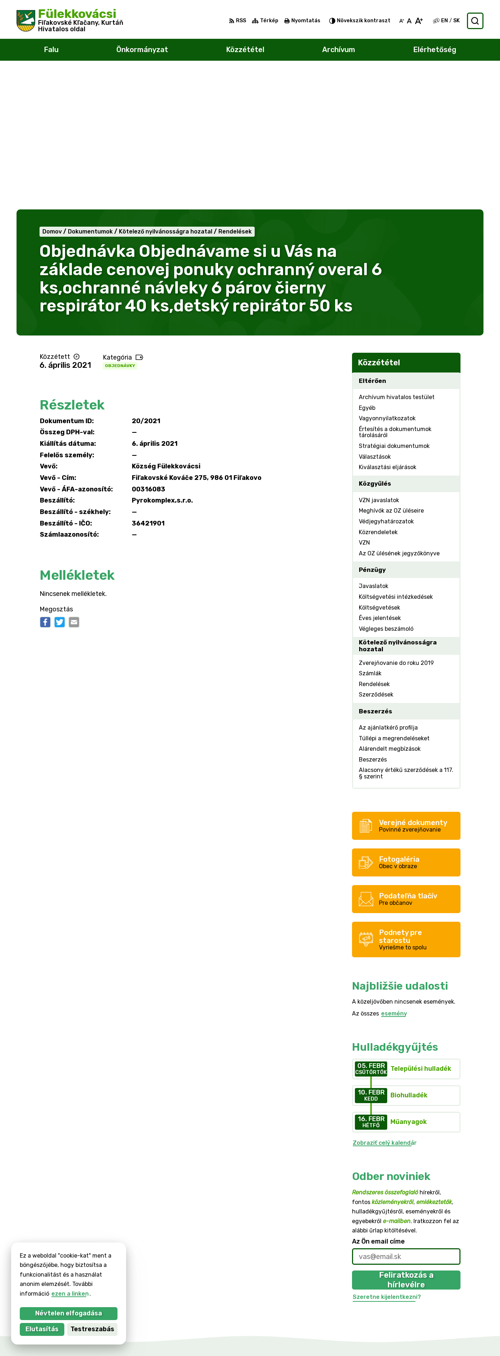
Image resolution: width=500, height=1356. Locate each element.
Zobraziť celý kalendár (385, 1004)
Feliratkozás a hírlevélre (406, 1141)
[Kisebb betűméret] (402, 20)
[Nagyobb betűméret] (418, 20)
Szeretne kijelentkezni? (387, 1158)
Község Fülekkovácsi (90, 1264)
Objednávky (120, 227)
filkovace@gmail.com (453, 1299)
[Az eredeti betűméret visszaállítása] (409, 20)
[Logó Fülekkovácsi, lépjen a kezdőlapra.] (70, 21)
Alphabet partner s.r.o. (106, 1257)
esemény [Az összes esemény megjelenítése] (394, 875)
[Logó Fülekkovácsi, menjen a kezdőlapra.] (97, 1236)
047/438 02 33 (445, 1291)
